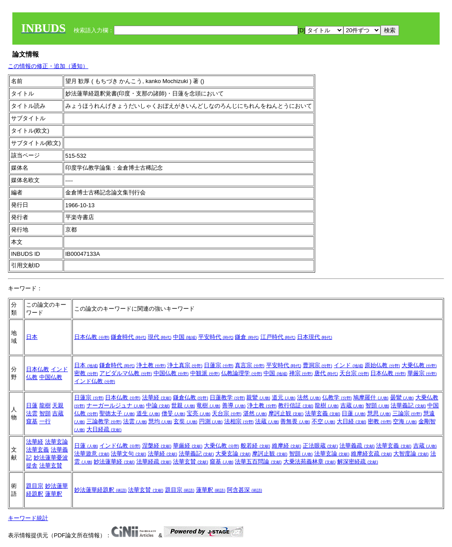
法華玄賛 (50, 465)
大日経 (351, 421)
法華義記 (408, 405)
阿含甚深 (244, 489)
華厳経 (188, 445)
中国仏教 (50, 377)
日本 (32, 337)
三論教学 (104, 421)
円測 (211, 421)
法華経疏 (154, 461)
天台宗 (354, 373)
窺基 (32, 421)
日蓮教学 (227, 397)
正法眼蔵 (320, 445)
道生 (148, 413)
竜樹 (208, 405)
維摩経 (286, 445)
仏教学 (337, 397)
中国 (185, 337)
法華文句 (128, 453)
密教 (86, 373)
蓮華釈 (53, 493)
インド (348, 365)
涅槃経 (157, 445)
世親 (183, 405)
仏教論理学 (241, 373)
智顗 (45, 413)
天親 (58, 405)
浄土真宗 (185, 365)
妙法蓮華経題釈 (100, 489)
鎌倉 (247, 337)
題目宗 (34, 485)
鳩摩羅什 (370, 397)
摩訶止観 (286, 413)
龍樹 (45, 405)
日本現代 (314, 337)
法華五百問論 (258, 461)
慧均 (160, 421)
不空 (323, 421)
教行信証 (295, 405)
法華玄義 (322, 413)
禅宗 (301, 373)
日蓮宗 (219, 365)
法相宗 (239, 421)
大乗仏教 (419, 365)
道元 (284, 397)
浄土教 (151, 365)
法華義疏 (357, 445)
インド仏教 (94, 381)
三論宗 (407, 413)
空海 (405, 421)
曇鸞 (402, 397)
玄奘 (185, 421)
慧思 (379, 413)
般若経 (255, 445)
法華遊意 (91, 453)
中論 (158, 405)
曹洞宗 (317, 365)
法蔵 (267, 421)
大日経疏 (104, 429)
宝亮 (199, 413)
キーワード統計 (28, 518)
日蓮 (32, 405)
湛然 (255, 413)
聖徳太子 (117, 413)
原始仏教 (382, 365)
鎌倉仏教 (190, 397)
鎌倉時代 (128, 337)
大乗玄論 (233, 453)
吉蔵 (58, 413)
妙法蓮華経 (114, 461)
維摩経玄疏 (371, 453)
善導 (234, 405)
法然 (309, 397)
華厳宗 (422, 373)
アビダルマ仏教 (125, 373)
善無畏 (295, 421)
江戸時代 (278, 337)
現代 (160, 337)
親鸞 (258, 397)
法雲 (32, 413)
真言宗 (249, 365)
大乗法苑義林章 (309, 461)
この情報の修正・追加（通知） (48, 66)
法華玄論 (56, 441)
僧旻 (173, 413)
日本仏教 (91, 337)
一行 (45, 421)
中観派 (205, 373)
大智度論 (411, 453)
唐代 (326, 373)
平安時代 (216, 337)
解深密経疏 (357, 461)
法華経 (157, 397)
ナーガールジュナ (116, 405)
